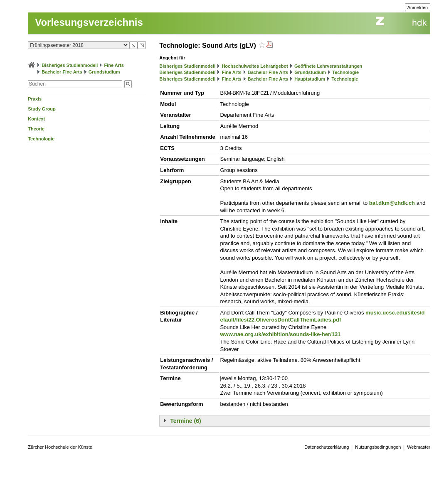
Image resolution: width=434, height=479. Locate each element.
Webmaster (418, 447)
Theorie (36, 128)
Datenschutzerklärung (326, 447)
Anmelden (417, 7)
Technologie (41, 138)
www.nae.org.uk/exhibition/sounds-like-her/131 (280, 334)
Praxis (35, 98)
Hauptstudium (309, 78)
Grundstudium (104, 71)
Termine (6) (185, 421)
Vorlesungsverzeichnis (89, 22)
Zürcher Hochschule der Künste (60, 447)
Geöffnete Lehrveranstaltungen (328, 66)
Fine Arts (114, 65)
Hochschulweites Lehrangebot (255, 66)
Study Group (42, 108)
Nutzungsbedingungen (378, 447)
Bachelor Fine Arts (62, 71)
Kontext (36, 118)
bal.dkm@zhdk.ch (392, 203)
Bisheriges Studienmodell (70, 65)
